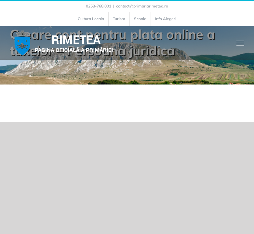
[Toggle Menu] (240, 43)
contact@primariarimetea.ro (142, 6)
